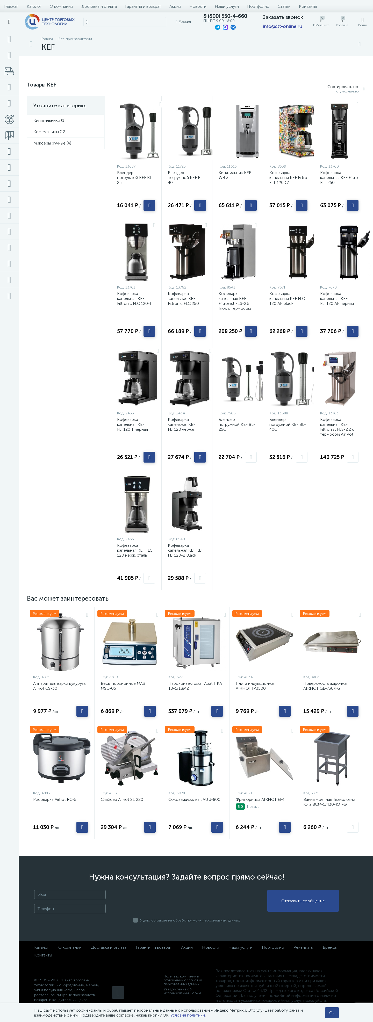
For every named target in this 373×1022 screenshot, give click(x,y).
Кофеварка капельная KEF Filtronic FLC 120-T (134, 298)
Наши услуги (227, 6)
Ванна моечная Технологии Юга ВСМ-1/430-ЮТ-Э (329, 802)
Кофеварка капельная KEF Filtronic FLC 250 (183, 298)
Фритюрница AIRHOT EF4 (260, 799)
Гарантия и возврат (143, 6)
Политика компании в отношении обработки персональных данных (183, 980)
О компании (61, 6)
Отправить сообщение (303, 900)
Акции (175, 6)
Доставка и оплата (99, 6)
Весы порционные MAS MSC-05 (123, 686)
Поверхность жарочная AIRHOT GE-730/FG (325, 686)
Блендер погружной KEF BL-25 (135, 177)
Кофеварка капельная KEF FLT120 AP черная (337, 298)
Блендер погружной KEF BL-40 (186, 177)
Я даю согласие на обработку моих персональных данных (190, 920)
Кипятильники (47, 120)
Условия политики (187, 1015)
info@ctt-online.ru (282, 26)
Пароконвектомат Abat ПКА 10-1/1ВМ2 (195, 686)
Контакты (308, 6)
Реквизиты (303, 947)
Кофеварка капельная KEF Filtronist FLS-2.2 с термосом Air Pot (337, 427)
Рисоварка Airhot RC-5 (54, 799)
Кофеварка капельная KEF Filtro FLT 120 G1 (288, 177)
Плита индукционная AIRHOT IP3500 (255, 686)
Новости (197, 6)
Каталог (34, 6)
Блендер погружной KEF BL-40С (287, 424)
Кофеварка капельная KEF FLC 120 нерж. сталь (135, 550)
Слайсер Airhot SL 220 (122, 799)
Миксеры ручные (50, 143)
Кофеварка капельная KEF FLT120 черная (181, 424)
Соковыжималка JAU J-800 (194, 799)
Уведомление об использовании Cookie (182, 991)
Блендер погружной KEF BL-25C (237, 424)
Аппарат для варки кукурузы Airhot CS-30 (59, 686)
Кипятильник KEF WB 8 (235, 175)
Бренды (330, 947)
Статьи (284, 6)
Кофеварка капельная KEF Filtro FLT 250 (339, 177)
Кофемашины (46, 131)
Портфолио (258, 6)
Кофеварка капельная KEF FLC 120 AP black (287, 298)
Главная (11, 6)
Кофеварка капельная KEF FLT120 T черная (132, 424)
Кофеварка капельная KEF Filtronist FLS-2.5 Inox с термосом (235, 301)
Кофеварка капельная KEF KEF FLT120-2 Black (185, 550)
